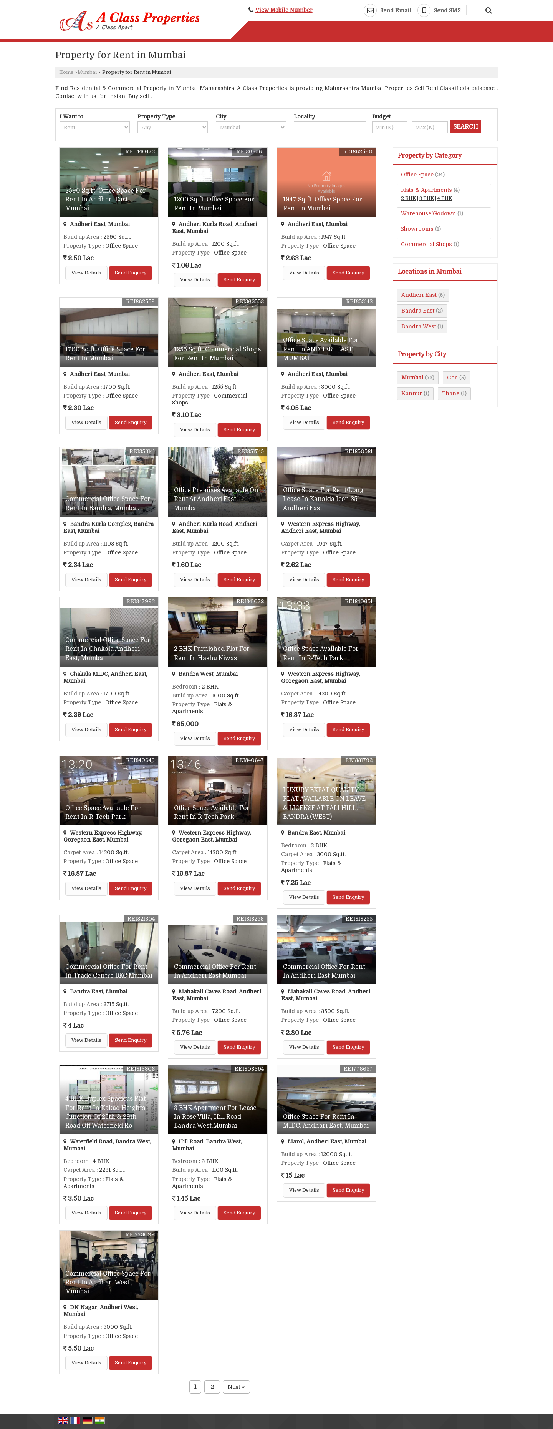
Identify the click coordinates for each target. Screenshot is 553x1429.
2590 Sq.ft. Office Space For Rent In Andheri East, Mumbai (105, 199)
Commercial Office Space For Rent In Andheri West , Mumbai (108, 1282)
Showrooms (417, 229)
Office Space (417, 174)
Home (66, 72)
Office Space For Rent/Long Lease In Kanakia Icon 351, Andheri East (323, 499)
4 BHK (444, 198)
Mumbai (87, 72)
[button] (284, 10)
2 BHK (408, 198)
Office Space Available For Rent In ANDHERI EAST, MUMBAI (321, 349)
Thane (450, 393)
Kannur (411, 393)
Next (236, 1387)
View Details (86, 273)
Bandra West (418, 326)
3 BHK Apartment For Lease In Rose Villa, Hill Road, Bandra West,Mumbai (215, 1117)
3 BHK (426, 198)
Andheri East (419, 295)
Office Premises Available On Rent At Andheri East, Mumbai (216, 499)
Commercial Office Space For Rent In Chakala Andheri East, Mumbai (108, 649)
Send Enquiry (130, 273)
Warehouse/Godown (428, 213)
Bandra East (417, 311)
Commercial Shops (426, 244)
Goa (452, 377)
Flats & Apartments (426, 190)
